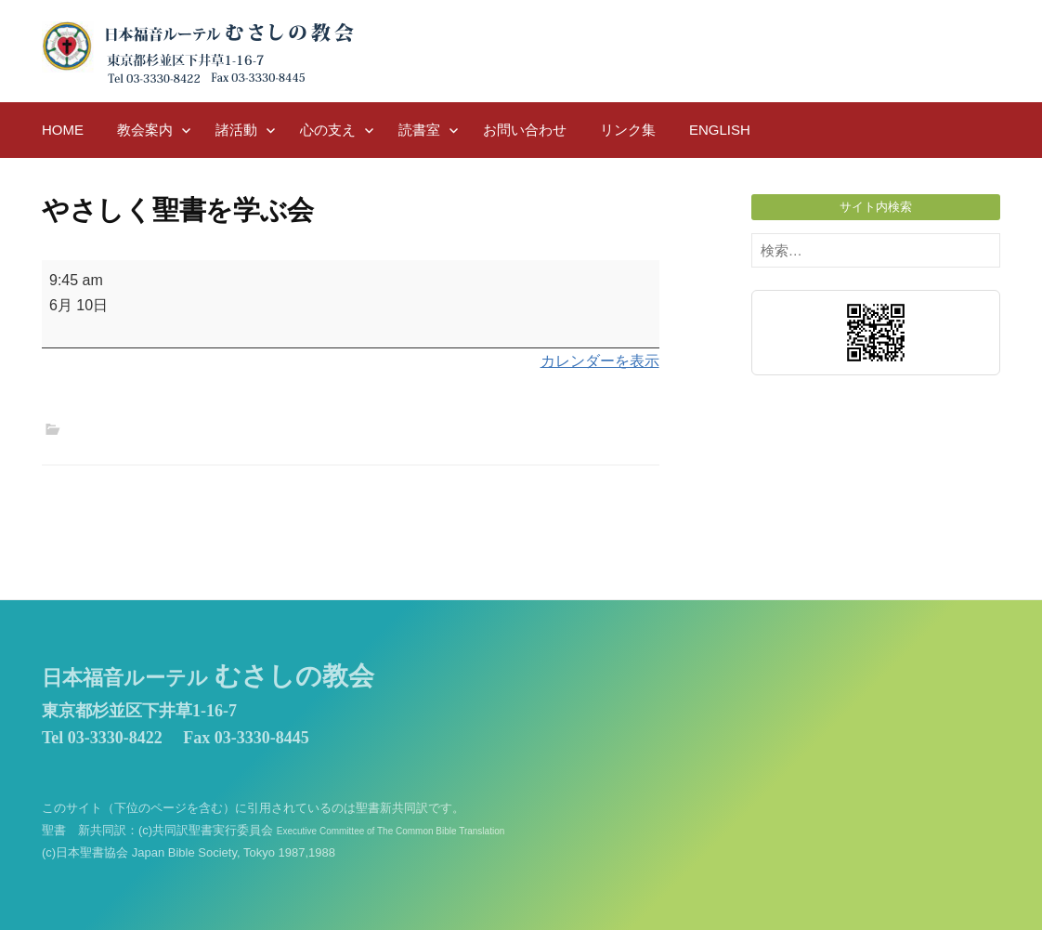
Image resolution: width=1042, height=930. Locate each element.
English (719, 130)
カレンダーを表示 (600, 361)
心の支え (328, 130)
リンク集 (628, 130)
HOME (63, 130)
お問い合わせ (525, 130)
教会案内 (145, 130)
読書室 (419, 130)
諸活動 (236, 130)
